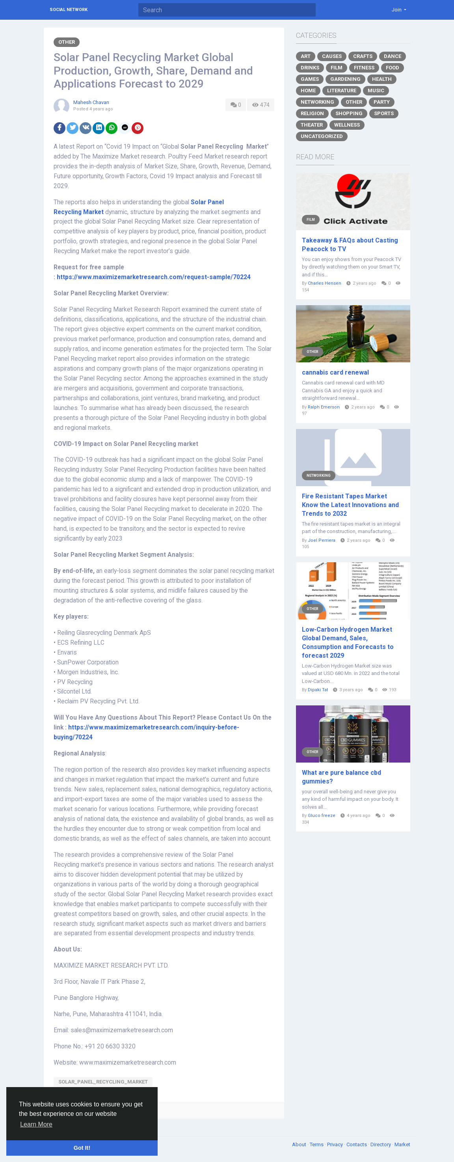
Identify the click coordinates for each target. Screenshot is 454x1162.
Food (392, 68)
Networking (317, 102)
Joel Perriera (321, 540)
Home (308, 90)
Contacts (357, 1144)
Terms (317, 1144)
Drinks (310, 68)
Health (382, 79)
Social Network (68, 9)
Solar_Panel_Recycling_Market (103, 1082)
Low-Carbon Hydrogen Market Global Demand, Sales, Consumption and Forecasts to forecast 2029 (348, 642)
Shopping (349, 113)
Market (402, 1144)
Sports (384, 113)
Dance (392, 56)
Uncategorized (322, 136)
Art (306, 56)
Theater (312, 125)
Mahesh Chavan (91, 102)
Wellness (347, 125)
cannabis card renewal (335, 372)
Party (382, 102)
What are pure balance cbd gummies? (341, 777)
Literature (341, 90)
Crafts (362, 56)
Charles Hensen (324, 283)
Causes (332, 56)
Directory (381, 1144)
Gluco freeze (321, 815)
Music (376, 90)
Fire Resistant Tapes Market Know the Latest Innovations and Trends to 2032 (350, 504)
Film (336, 68)
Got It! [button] (82, 1148)
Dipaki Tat (318, 689)
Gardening (345, 79)
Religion (312, 113)
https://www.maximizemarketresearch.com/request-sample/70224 (154, 277)
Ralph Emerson (324, 407)
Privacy (335, 1144)
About (299, 1144)
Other (66, 42)
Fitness (364, 68)
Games (310, 79)
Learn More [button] (36, 1124)
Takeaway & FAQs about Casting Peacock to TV (350, 245)
